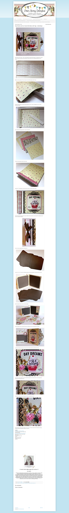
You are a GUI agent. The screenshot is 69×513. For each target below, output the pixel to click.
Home (29, 507)
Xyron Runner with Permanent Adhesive (20, 433)
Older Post (41, 507)
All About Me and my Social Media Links (19, 20)
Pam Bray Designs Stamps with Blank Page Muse (33, 20)
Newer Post (16, 507)
